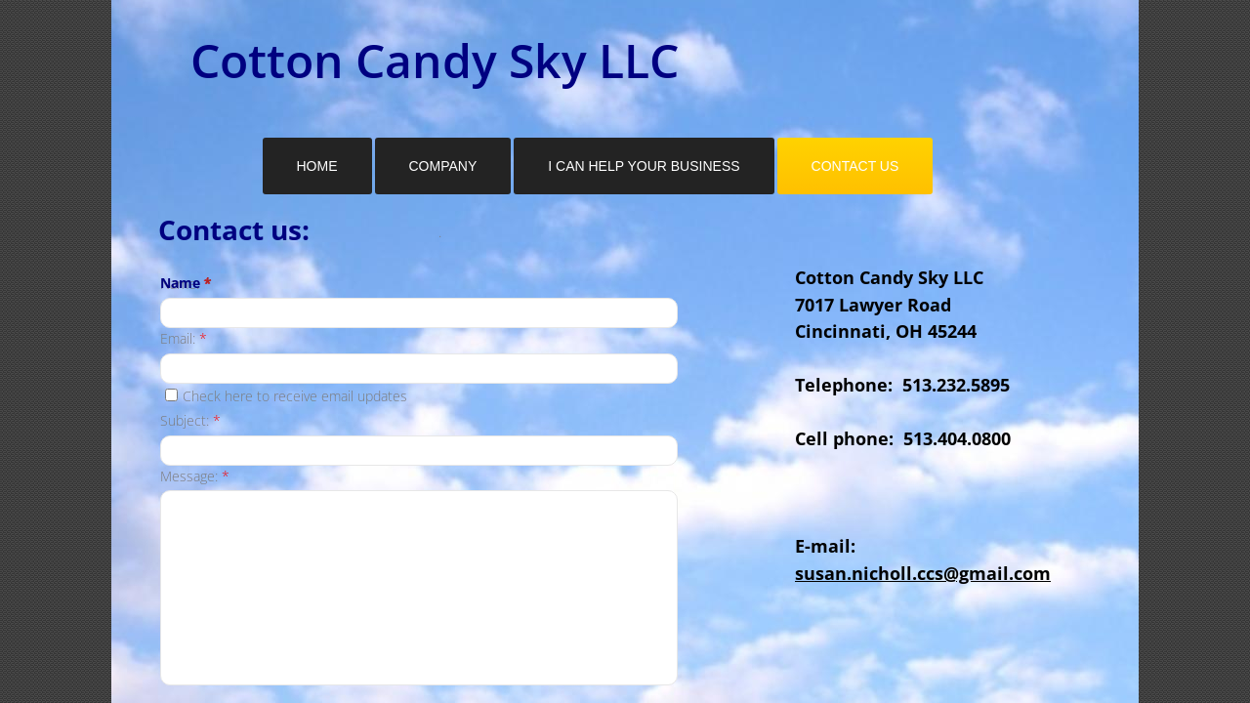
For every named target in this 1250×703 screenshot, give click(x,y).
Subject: (190, 420)
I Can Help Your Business (643, 166)
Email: (183, 338)
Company (443, 166)
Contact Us (855, 166)
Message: (194, 476)
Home (317, 166)
